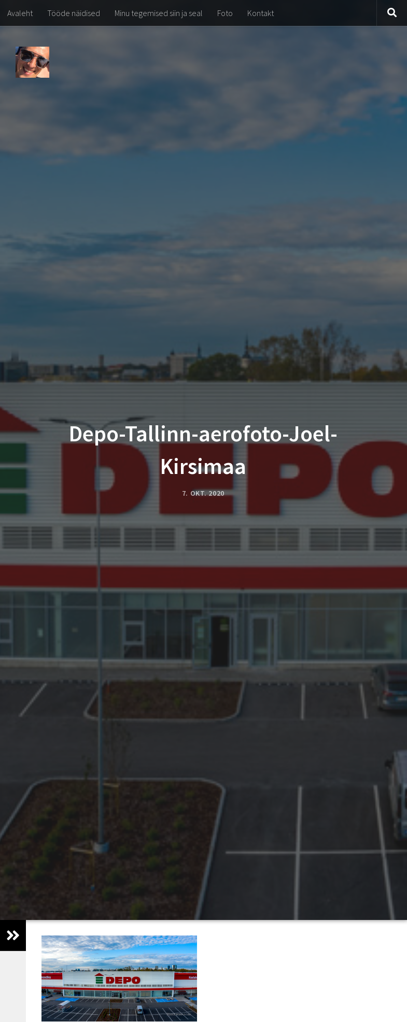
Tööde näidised (73, 13)
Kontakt (260, 13)
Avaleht (20, 13)
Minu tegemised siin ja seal (159, 13)
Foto (225, 13)
